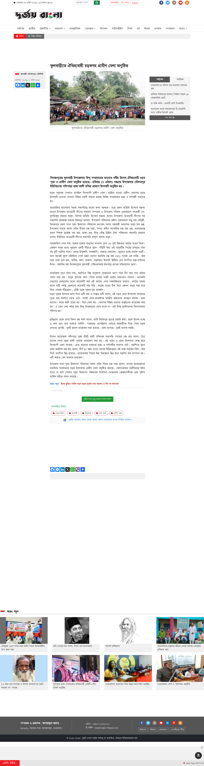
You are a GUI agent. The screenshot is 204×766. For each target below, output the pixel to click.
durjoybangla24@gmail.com (106, 727)
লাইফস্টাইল (117, 29)
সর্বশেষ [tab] (160, 79)
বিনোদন (103, 29)
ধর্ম (138, 29)
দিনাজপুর (86, 413)
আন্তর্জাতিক (74, 29)
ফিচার (147, 29)
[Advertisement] (139, 15)
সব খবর (169, 117)
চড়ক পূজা (101, 413)
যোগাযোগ (163, 729)
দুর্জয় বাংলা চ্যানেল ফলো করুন (97, 399)
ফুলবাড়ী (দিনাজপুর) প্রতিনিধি (32, 74)
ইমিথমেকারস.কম (130, 738)
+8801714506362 (100, 724)
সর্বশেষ (20, 29)
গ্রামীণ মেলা (116, 413)
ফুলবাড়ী (73, 413)
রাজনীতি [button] (45, 29)
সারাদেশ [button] (60, 29)
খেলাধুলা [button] (90, 29)
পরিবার (152, 729)
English (135, 2)
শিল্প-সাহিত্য (34, 36)
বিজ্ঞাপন (143, 729)
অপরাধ (157, 29)
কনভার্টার (114, 2)
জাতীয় (32, 29)
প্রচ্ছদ (20, 36)
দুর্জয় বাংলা (87, 738)
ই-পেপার (125, 2)
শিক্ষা (129, 29)
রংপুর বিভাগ (58, 413)
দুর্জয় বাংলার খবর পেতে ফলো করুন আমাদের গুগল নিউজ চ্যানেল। (101, 420)
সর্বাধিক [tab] (180, 79)
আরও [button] (183, 29)
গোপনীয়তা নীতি (177, 729)
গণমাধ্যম (170, 29)
